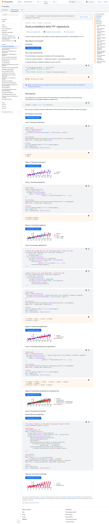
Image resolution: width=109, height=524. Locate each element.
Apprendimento (28, 2)
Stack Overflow (69, 517)
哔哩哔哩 (24, 519)
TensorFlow (27, 22)
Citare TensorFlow (70, 521)
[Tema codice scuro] (86, 65)
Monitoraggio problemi (71, 512)
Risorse (34, 22)
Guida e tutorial (47, 22)
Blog (23, 512)
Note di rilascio (69, 514)
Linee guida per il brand (71, 519)
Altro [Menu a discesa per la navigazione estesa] (54, 2)
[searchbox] (10, 14)
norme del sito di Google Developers (68, 498)
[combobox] (76, 1)
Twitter (24, 517)
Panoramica (5, 9)
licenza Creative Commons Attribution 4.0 (73, 497)
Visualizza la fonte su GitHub (52, 32)
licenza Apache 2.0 (41, 498)
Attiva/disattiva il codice (33, 48)
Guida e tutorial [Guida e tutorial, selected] (15, 9)
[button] (9, 112)
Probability (5, 7)
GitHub (99, 2)
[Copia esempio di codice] (89, 65)
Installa (19, 2)
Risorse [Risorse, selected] (46, 2)
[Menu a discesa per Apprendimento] (34, 2)
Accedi (105, 1)
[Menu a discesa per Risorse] (49, 2)
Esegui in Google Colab (33, 32)
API (38, 2)
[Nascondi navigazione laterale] (18, 521)
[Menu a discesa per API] (40, 2)
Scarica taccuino (69, 32)
